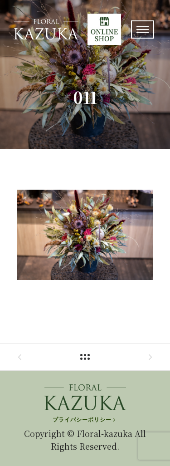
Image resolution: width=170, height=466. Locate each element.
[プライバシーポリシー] (85, 419)
